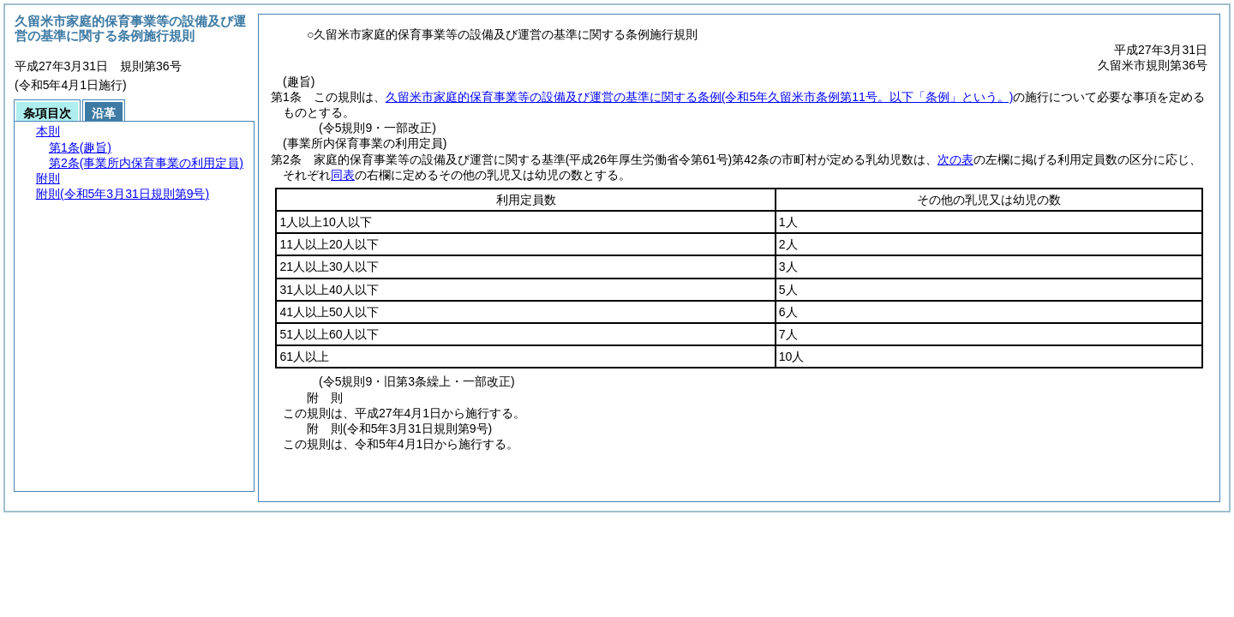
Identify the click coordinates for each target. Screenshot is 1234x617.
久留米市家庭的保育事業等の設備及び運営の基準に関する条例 (700, 97)
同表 (343, 175)
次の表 (955, 159)
